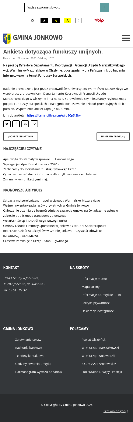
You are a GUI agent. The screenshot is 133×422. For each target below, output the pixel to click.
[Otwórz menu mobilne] (126, 38)
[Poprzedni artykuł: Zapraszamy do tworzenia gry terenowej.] (20, 136)
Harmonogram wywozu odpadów (38, 372)
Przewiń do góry (116, 411)
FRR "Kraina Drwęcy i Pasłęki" (102, 372)
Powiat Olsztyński (94, 340)
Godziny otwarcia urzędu (33, 364)
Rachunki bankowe (28, 348)
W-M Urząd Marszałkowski (100, 348)
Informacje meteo (94, 279)
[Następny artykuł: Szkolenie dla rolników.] (113, 136)
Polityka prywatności (96, 303)
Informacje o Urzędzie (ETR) (101, 295)
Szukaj (104, 7)
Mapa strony (90, 287)
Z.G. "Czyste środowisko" (99, 364)
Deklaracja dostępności (98, 311)
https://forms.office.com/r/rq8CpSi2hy (54, 115)
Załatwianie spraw (28, 340)
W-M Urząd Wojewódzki (98, 356)
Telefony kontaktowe (29, 356)
